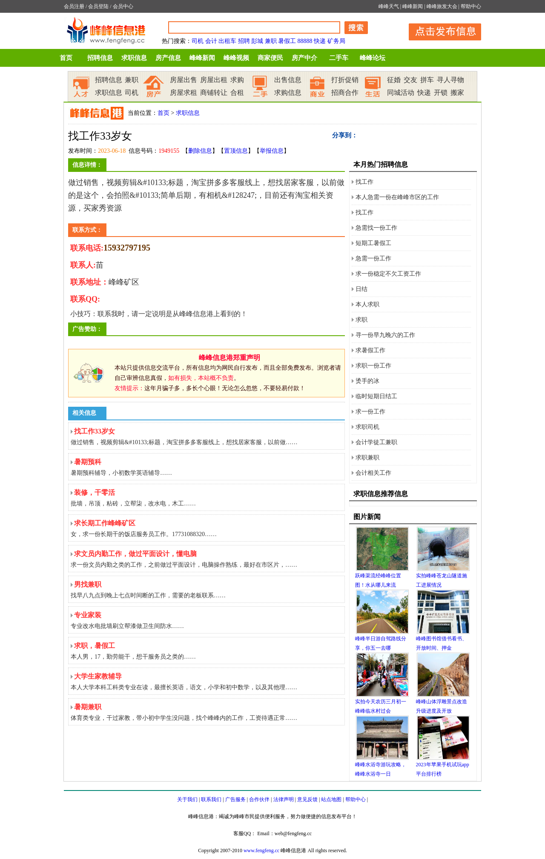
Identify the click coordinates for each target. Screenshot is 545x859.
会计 (211, 41)
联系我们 (211, 799)
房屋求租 (183, 92)
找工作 (364, 182)
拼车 (427, 79)
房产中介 (304, 57)
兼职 (271, 41)
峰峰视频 (236, 57)
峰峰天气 (389, 6)
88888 (305, 41)
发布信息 (441, 30)
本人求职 (367, 304)
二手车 (338, 57)
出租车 (227, 41)
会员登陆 (98, 6)
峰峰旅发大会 (442, 6)
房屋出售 (183, 79)
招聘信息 (100, 57)
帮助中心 (471, 6)
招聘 (244, 41)
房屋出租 (213, 79)
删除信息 (200, 151)
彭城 (257, 41)
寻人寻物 (450, 79)
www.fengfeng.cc (262, 850)
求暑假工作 (370, 350)
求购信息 (287, 92)
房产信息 (168, 57)
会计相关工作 (373, 473)
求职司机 (367, 427)
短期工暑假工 (373, 243)
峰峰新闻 (412, 6)
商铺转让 (213, 92)
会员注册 (74, 6)
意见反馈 (307, 799)
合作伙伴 (259, 799)
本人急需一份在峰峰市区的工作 (397, 197)
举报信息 (272, 151)
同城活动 (400, 92)
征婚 (394, 79)
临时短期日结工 (376, 396)
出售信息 (287, 79)
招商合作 (345, 92)
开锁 (440, 92)
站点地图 (331, 799)
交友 (410, 79)
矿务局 (336, 41)
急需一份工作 (373, 258)
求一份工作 (370, 411)
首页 (66, 57)
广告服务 (235, 799)
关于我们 (187, 799)
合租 (237, 92)
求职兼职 (367, 457)
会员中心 (123, 6)
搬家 (457, 92)
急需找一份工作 (376, 228)
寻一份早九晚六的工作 (385, 335)
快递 (320, 41)
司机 (198, 41)
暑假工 (287, 41)
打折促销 (345, 79)
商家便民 (270, 57)
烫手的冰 (367, 381)
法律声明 (283, 799)
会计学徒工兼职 (376, 442)
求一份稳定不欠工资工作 (388, 274)
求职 (361, 320)
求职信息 (134, 57)
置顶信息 (236, 151)
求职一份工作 (373, 365)
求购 (237, 79)
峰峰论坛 (372, 57)
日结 (361, 289)
